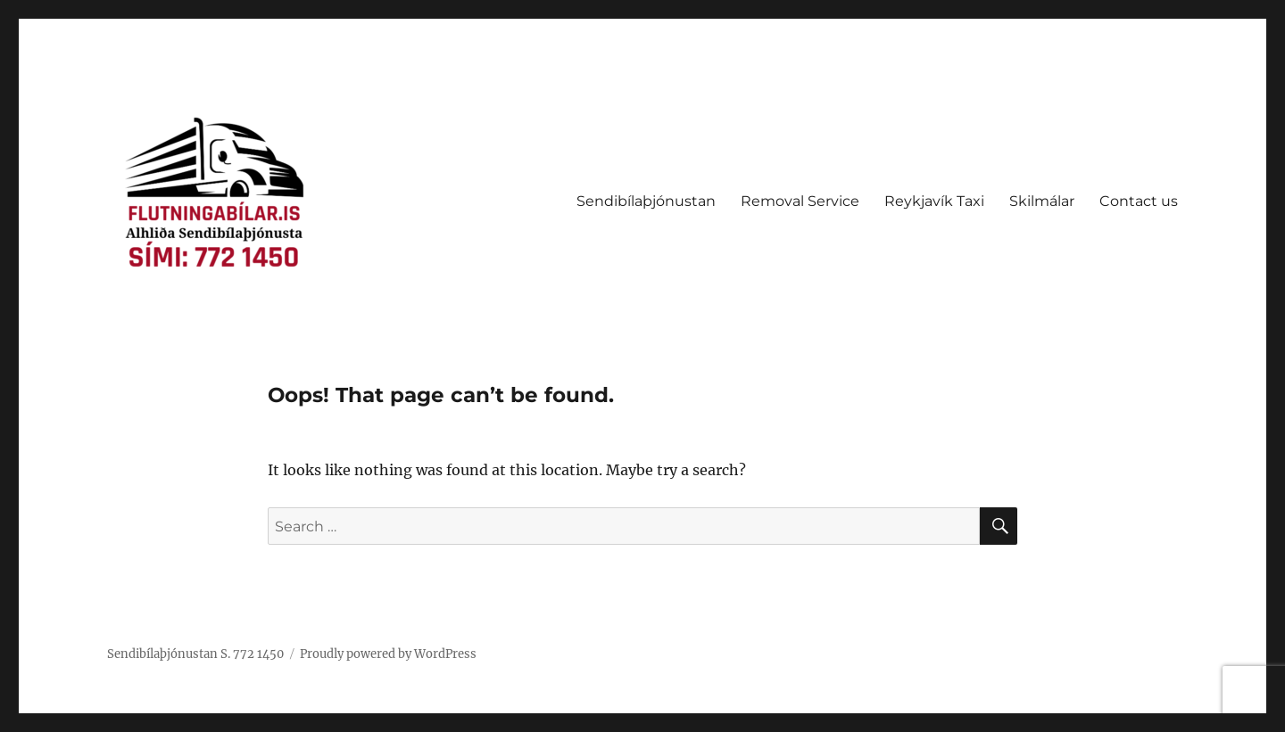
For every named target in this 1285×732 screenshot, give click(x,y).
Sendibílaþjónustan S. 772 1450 (195, 654)
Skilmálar (1041, 201)
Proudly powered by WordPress (388, 654)
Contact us (1138, 201)
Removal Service (800, 201)
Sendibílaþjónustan (646, 201)
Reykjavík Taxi (934, 201)
